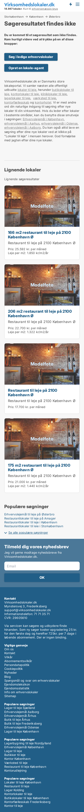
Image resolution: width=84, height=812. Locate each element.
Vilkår (8, 657)
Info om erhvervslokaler (21, 692)
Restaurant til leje (16, 786)
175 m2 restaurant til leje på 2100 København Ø (39, 467)
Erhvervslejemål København (24, 747)
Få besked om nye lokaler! (70, 4)
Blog (7, 676)
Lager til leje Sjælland (19, 708)
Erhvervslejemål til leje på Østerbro (29, 514)
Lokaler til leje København (22, 782)
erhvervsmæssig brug (45, 8)
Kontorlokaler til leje (18, 794)
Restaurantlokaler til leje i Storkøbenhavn (33, 526)
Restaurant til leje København (25, 766)
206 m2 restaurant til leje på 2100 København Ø (40, 313)
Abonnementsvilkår (18, 661)
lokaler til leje (27, 89)
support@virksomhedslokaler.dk (27, 610)
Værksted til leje (15, 763)
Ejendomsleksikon (17, 684)
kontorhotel (43, 102)
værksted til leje (44, 98)
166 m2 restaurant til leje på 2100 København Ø (39, 234)
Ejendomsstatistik (16, 688)
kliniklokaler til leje (54, 94)
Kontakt (9, 653)
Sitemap (10, 696)
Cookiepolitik (13, 668)
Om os (9, 649)
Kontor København (17, 758)
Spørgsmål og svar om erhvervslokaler (32, 680)
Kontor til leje (13, 805)
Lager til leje (13, 751)
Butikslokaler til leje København (26, 798)
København (36, 16)
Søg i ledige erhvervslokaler (31, 57)
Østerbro (54, 16)
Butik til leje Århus (17, 719)
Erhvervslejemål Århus (20, 716)
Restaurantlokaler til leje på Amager (30, 518)
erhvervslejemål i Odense (59, 123)
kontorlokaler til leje (25, 94)
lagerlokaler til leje (17, 98)
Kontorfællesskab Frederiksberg (27, 802)
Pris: (11, 249)
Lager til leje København (21, 731)
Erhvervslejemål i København (43, 119)
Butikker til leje (14, 755)
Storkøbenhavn (14, 16)
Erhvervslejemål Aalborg (21, 712)
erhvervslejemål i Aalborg (22, 127)
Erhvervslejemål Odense (21, 727)
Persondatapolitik (16, 665)
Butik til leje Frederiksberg (23, 723)
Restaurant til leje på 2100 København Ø (41, 243)
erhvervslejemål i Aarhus (22, 123)
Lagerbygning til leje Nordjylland (27, 743)
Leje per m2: (17, 253)
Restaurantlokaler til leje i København (30, 522)
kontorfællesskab (16, 102)
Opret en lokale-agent (26, 68)
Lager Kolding (14, 790)
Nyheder (10, 672)
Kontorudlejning (15, 770)
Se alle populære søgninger (28, 532)
